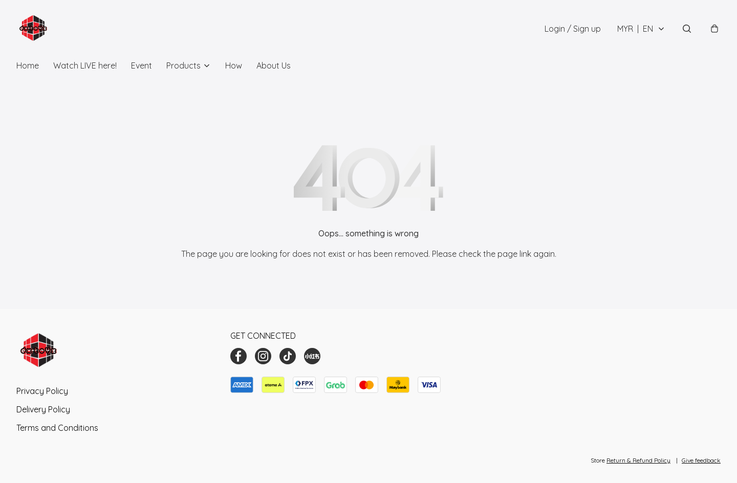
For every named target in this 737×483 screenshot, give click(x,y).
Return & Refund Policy (638, 460)
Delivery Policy (43, 409)
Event (141, 65)
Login (573, 29)
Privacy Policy (42, 391)
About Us (273, 65)
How (233, 65)
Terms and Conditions (57, 428)
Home (27, 65)
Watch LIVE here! (85, 65)
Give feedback (701, 460)
